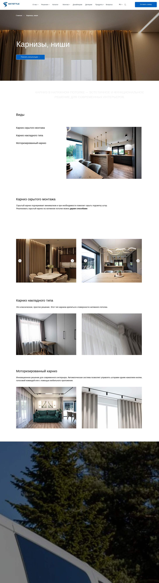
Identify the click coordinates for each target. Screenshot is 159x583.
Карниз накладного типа (29, 135)
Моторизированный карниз (31, 143)
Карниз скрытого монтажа (30, 128)
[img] (125, 4)
